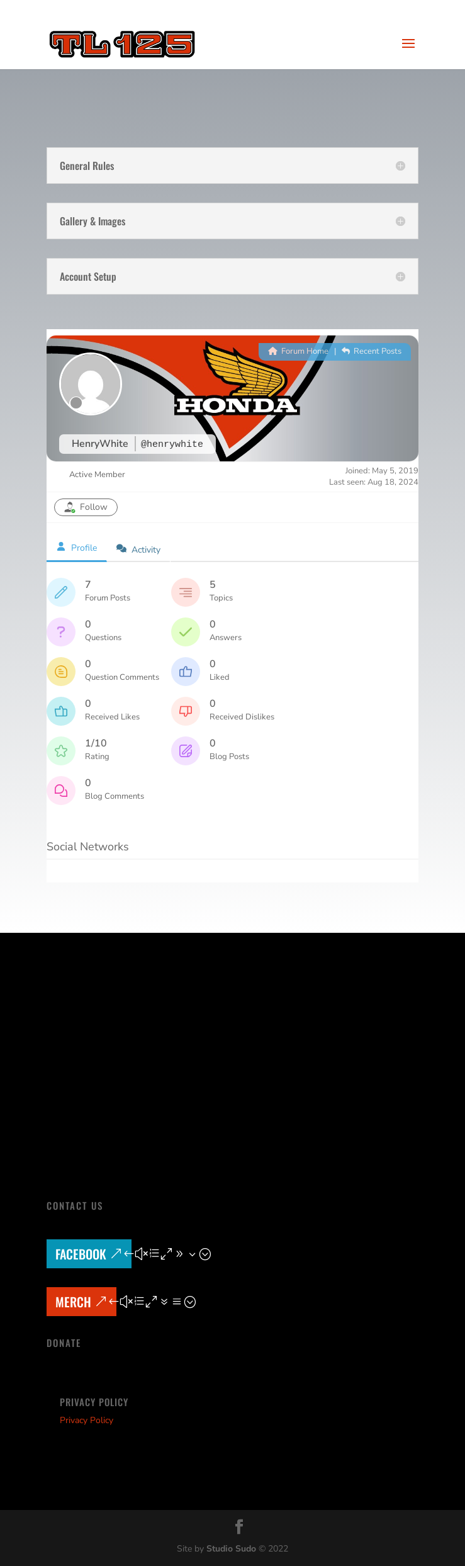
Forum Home (298, 351)
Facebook (80, 1253)
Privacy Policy (86, 1420)
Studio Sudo (231, 1549)
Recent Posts (371, 351)
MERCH (73, 1301)
